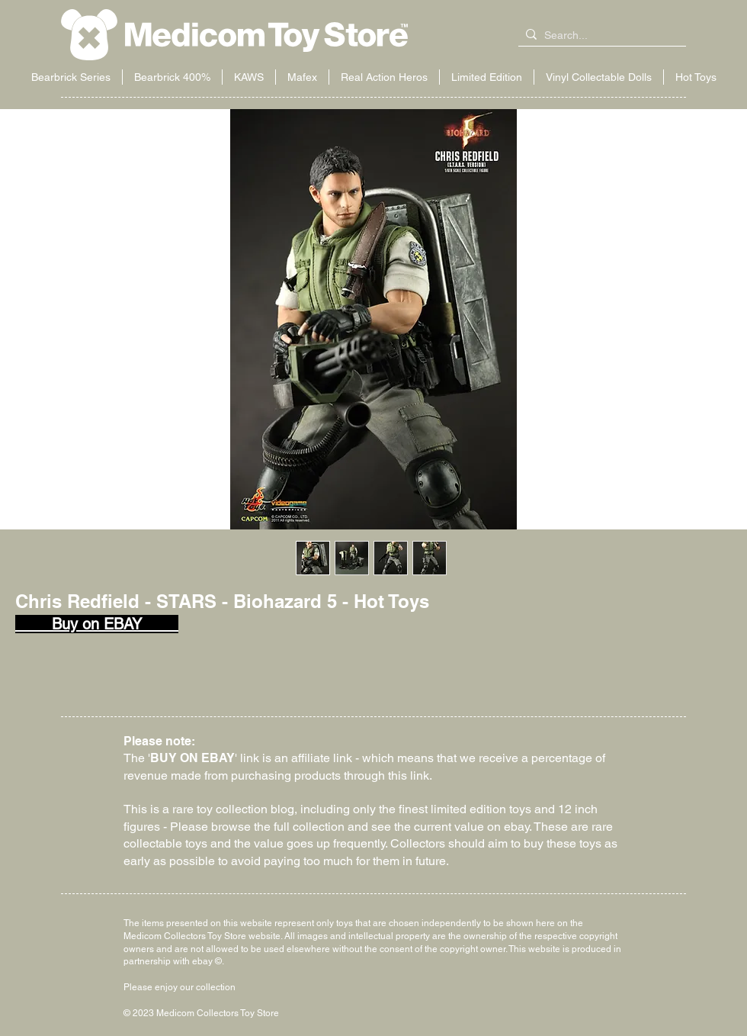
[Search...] (599, 36)
